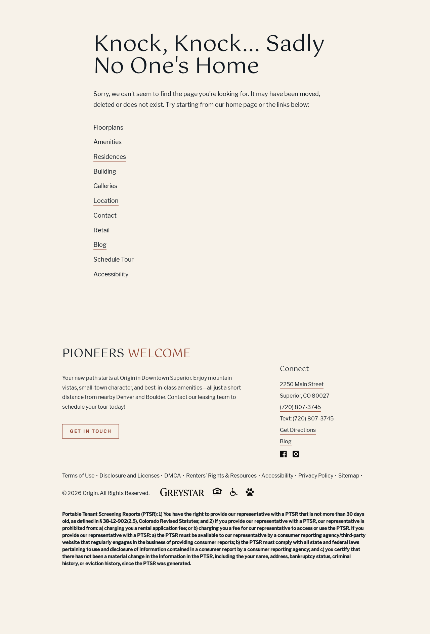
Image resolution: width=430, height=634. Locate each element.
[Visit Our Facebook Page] (283, 455)
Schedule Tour (113, 259)
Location (106, 200)
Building (104, 171)
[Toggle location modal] (21, 613)
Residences (109, 156)
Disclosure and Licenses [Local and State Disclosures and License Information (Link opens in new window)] (129, 475)
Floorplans (108, 127)
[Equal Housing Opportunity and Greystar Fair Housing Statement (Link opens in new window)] (217, 495)
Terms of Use (78, 475)
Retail (101, 230)
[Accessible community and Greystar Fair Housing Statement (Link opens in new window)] (234, 494)
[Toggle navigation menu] (410, 18)
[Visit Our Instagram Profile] (296, 455)
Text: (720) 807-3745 (307, 418)
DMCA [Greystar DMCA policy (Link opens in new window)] (172, 475)
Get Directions (298, 430)
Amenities (107, 141)
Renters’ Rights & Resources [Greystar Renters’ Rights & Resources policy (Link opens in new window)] (221, 475)
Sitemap (348, 475)
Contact (105, 215)
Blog (99, 244)
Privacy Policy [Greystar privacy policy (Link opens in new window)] (315, 475)
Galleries (105, 185)
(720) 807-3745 (300, 407)
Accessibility (111, 274)
